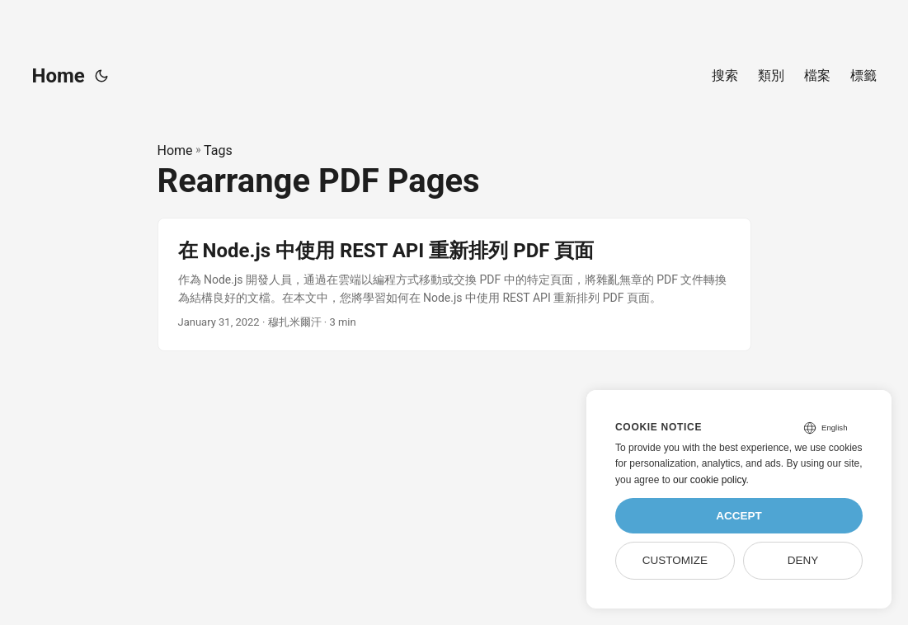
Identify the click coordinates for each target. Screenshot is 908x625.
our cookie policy (709, 480)
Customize (675, 560)
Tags (218, 150)
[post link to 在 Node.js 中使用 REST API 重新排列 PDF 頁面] (454, 285)
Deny (803, 560)
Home (58, 75)
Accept (739, 516)
